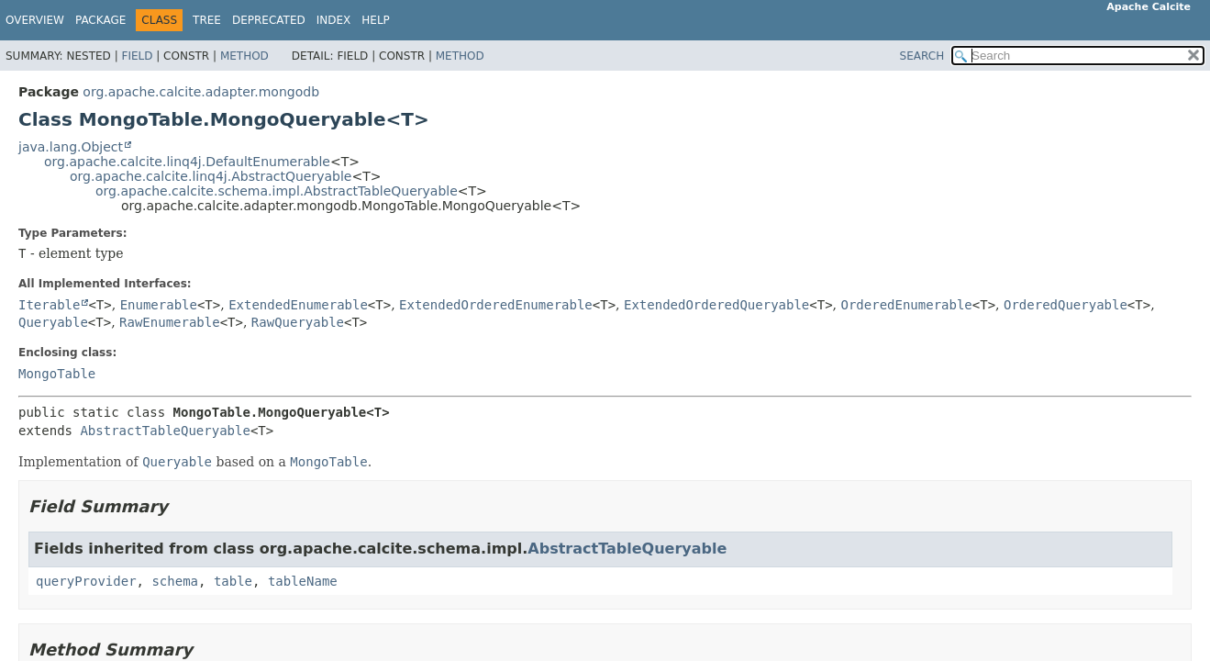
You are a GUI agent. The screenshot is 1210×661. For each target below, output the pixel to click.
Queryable (53, 322)
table (233, 581)
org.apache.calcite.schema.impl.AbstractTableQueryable (276, 191)
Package (100, 20)
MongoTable (56, 373)
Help (375, 20)
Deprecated (268, 20)
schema (174, 581)
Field (136, 56)
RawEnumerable (169, 322)
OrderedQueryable (1065, 304)
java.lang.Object (70, 147)
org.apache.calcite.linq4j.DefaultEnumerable (187, 161)
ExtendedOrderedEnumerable (496, 304)
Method (244, 56)
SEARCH (922, 56)
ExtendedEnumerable (298, 304)
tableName (303, 581)
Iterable (49, 304)
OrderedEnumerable (905, 304)
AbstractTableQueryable (165, 430)
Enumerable (158, 304)
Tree (207, 20)
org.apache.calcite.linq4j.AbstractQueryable (210, 176)
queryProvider (86, 581)
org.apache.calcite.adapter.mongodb (201, 91)
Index (333, 20)
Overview (35, 20)
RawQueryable (297, 322)
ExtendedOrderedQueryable (716, 304)
